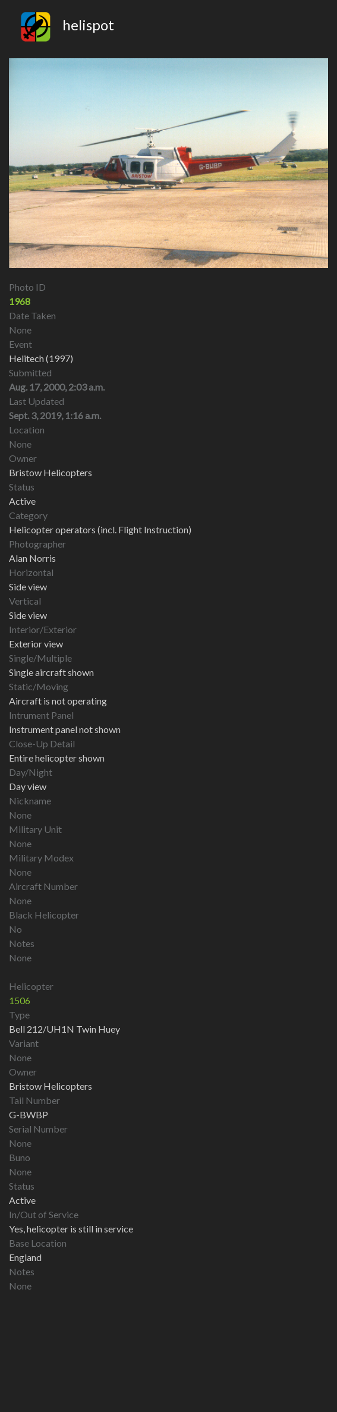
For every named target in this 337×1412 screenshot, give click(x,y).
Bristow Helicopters (50, 1086)
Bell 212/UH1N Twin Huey (64, 1028)
